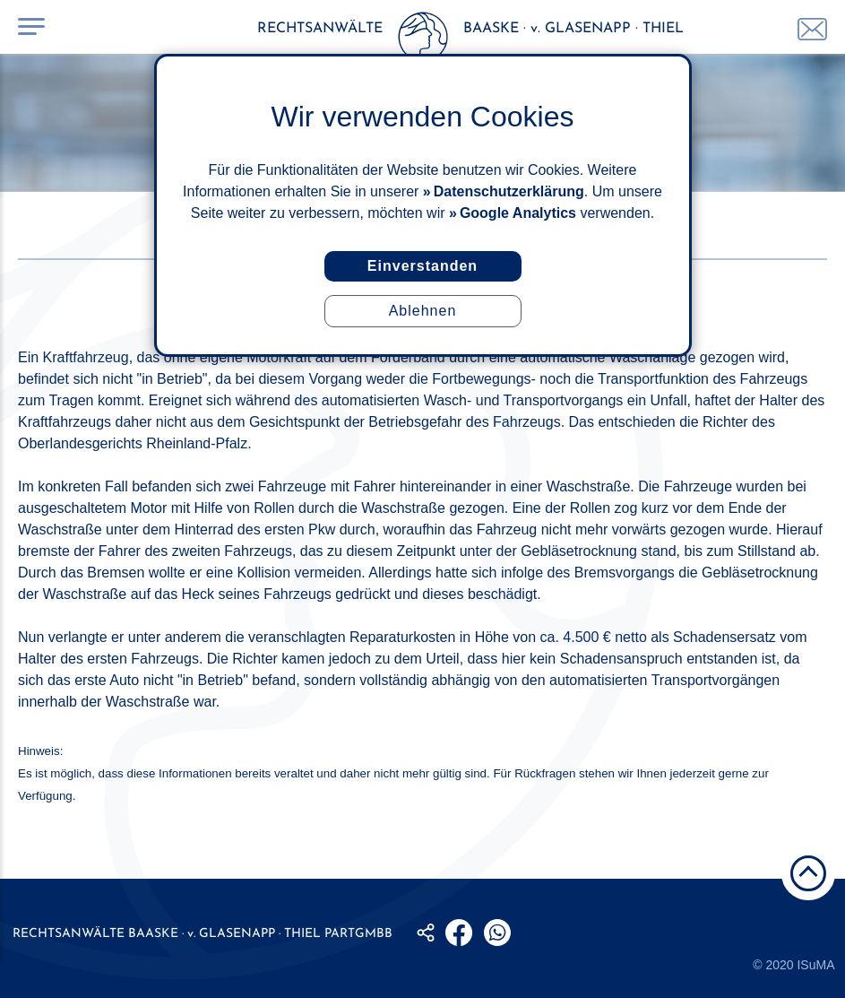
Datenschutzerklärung (509, 191)
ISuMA (815, 965)
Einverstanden (422, 265)
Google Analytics (518, 213)
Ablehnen (423, 310)
